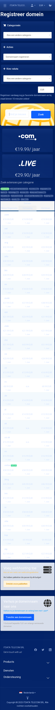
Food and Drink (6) (17, 196)
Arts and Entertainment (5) (19, 189)
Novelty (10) (16, 199)
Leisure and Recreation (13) (33, 196)
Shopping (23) (48, 196)
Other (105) (25, 199)
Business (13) (34, 189)
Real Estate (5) (6, 199)
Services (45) (24, 192)
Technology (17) (13, 192)
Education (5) (5, 196)
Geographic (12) (45, 189)
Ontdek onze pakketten (16, 584)
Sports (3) (4, 192)
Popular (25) (5, 189)
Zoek (41, 114)
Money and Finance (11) (38, 192)
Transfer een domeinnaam (19, 617)
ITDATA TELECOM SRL (18, 5)
